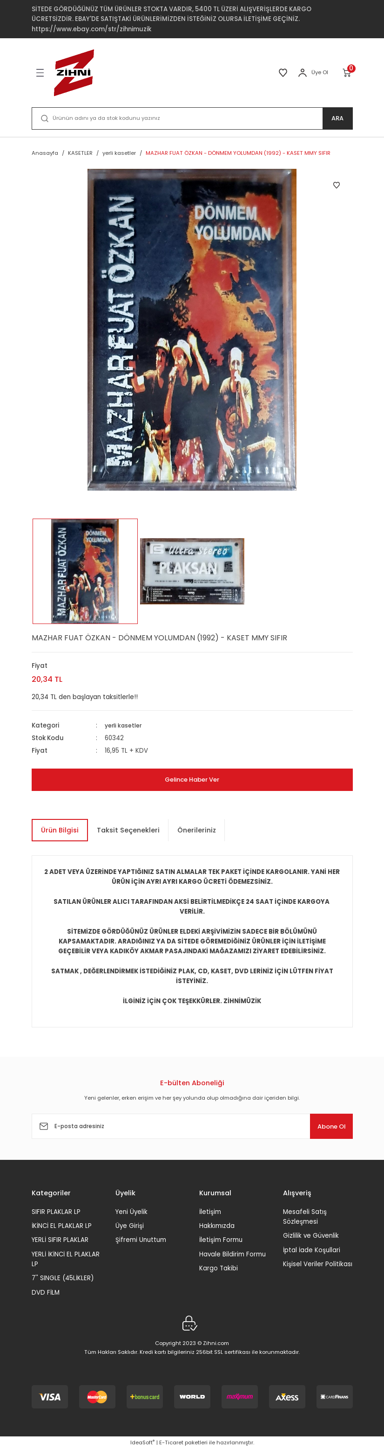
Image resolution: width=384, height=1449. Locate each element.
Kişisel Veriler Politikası (317, 1264)
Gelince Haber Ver (192, 779)
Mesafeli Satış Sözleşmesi (305, 1216)
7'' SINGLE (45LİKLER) (63, 1278)
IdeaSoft (142, 1442)
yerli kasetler (125, 725)
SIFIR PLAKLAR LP (56, 1211)
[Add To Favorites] (336, 185)
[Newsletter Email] (192, 1126)
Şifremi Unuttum (140, 1239)
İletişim (210, 1211)
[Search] (192, 118)
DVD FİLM (46, 1292)
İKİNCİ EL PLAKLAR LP (62, 1225)
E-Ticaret (171, 1442)
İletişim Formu (221, 1239)
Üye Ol (319, 72)
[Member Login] (302, 72)
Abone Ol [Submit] (324, 1126)
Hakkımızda (217, 1225)
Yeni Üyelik (131, 1211)
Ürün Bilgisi (60, 830)
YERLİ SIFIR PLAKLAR (60, 1239)
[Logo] (74, 72)
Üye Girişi (129, 1225)
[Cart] (347, 72)
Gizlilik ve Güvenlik (311, 1235)
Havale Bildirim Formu (232, 1254)
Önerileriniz (196, 830)
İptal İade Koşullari (311, 1250)
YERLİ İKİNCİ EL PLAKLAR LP (66, 1259)
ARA (337, 118)
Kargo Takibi (218, 1268)
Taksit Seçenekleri (128, 830)
